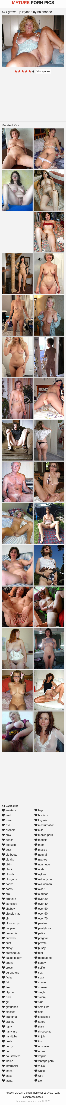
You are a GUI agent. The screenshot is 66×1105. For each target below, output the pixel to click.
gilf (5, 1002)
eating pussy (11, 957)
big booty (9, 854)
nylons (40, 874)
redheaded (43, 957)
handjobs (9, 1036)
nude (39, 869)
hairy (7, 1026)
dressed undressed (16, 952)
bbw (6, 834)
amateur (9, 810)
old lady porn (44, 879)
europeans (10, 972)
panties (40, 923)
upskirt (40, 1051)
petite (39, 933)
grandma (9, 1016)
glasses (8, 1011)
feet (6, 987)
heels (7, 1041)
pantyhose (42, 928)
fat (5, 982)
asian (7, 820)
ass (6, 825)
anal (6, 815)
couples (8, 928)
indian (7, 1061)
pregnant (41, 938)
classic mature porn (16, 913)
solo (38, 1011)
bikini (7, 864)
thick (39, 1026)
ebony (7, 962)
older (39, 889)
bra (6, 893)
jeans (7, 1070)
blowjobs (9, 879)
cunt (6, 943)
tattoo (39, 1021)
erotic (7, 967)
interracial (10, 1065)
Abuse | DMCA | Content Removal (24, 1092)
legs (38, 810)
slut (38, 1002)
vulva (39, 1065)
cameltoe (9, 903)
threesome (43, 1031)
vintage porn (44, 1061)
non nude (42, 864)
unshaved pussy (46, 1046)
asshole (8, 830)
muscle (40, 849)
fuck (6, 997)
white (39, 1070)
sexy (39, 977)
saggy (40, 962)
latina (7, 1080)
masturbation (44, 825)
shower (40, 987)
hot (6, 1051)
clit (5, 918)
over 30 (41, 898)
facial (7, 977)
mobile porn (43, 834)
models (40, 839)
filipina (8, 992)
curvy (7, 948)
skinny (40, 997)
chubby (8, 908)
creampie (9, 933)
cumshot (9, 938)
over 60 (41, 913)
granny (8, 1021)
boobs (7, 884)
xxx (38, 1080)
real (38, 952)
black (7, 869)
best (6, 849)
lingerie (40, 820)
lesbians (41, 815)
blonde (8, 874)
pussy (40, 948)
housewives (11, 1056)
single (40, 992)
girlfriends (10, 1006)
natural (40, 854)
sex (38, 972)
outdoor (41, 893)
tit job (39, 1036)
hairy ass (9, 1031)
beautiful (9, 844)
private (40, 943)
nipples (40, 859)
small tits (41, 1006)
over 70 (41, 918)
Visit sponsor (43, 71)
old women (43, 884)
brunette (9, 898)
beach (7, 839)
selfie (39, 967)
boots (7, 889)
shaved (40, 982)
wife (38, 1075)
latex (7, 1075)
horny (7, 1046)
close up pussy (13, 923)
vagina (40, 1056)
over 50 (41, 908)
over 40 (41, 903)
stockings (42, 1016)
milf (38, 830)
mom (39, 844)
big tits (8, 859)
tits (38, 1041)
